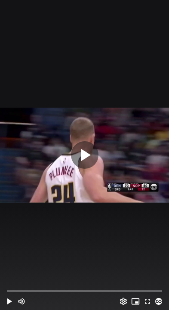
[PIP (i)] (135, 301)
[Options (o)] (123, 301)
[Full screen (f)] (147, 301)
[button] (9, 301)
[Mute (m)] (21, 301)
